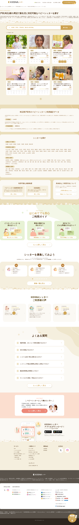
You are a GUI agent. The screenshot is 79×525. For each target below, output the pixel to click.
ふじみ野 (35, 170)
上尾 (6, 168)
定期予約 (7, 160)
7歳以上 (44, 161)
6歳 (40, 161)
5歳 (38, 161)
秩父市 (28, 149)
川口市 (20, 149)
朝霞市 (29, 151)
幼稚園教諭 (16, 160)
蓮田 (20, 170)
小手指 (56, 168)
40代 (65, 161)
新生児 (48, 161)
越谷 (53, 168)
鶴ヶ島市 (15, 153)
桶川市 (45, 151)
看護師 (48, 160)
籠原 (30, 168)
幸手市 (10, 153)
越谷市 (14, 151)
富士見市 (61, 151)
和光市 (37, 151)
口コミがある (14, 163)
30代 (62, 161)
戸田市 (21, 151)
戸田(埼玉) (11, 170)
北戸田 (43, 168)
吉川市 (23, 153)
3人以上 (63, 160)
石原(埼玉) (17, 168)
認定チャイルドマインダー (35, 160)
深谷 (31, 170)
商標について (13, 513)
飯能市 (36, 149)
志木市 (33, 151)
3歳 (33, 161)
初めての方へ (38, 2)
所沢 (6, 170)
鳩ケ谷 (68, 170)
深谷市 (69, 149)
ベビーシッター (38, 16)
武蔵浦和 (45, 170)
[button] (32, 278)
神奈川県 (31, 144)
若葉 (58, 170)
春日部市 (53, 149)
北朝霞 (36, 168)
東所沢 (27, 170)
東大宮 (23, 170)
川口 (33, 168)
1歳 (28, 161)
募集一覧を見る (42, 283)
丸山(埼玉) (40, 170)
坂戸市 (7, 153)
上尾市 (7, 151)
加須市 (40, 149)
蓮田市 (69, 151)
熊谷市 (16, 149)
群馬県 (14, 144)
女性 (55, 160)
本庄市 (44, 149)
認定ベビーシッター (24, 160)
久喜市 (49, 151)
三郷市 (65, 151)
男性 (52, 160)
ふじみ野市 (28, 153)
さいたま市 (8, 149)
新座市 (41, 151)
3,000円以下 (21, 161)
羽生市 (61, 149)
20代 (59, 161)
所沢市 (32, 149)
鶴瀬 (72, 168)
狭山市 (57, 149)
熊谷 (50, 168)
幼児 (56, 161)
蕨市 (18, 151)
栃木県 (10, 144)
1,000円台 (68, 160)
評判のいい (8, 163)
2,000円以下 (14, 161)
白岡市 (33, 153)
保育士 (11, 160)
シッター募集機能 (47, 259)
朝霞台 (12, 168)
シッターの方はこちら (70, 2)
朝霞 (9, 168)
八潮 (71, 170)
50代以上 (69, 161)
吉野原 (54, 170)
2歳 (30, 161)
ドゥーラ (44, 160)
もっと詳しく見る (41, 385)
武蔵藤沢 (50, 170)
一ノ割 (22, 168)
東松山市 (48, 149)
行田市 (24, 149)
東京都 (26, 144)
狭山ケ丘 (61, 168)
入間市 (25, 151)
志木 (69, 168)
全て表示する (8, 154)
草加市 (10, 151)
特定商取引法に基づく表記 (4, 513)
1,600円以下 (8, 161)
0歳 (25, 161)
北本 (47, 168)
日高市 (19, 153)
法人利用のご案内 (56, 2)
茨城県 (7, 144)
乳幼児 (52, 161)
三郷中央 (7, 172)
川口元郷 (64, 170)
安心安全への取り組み (47, 2)
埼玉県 (18, 144)
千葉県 (22, 144)
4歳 (35, 161)
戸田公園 (16, 170)
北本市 (52, 151)
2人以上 (59, 160)
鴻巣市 (65, 149)
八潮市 (56, 151)
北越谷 (40, 168)
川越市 (12, 149)
